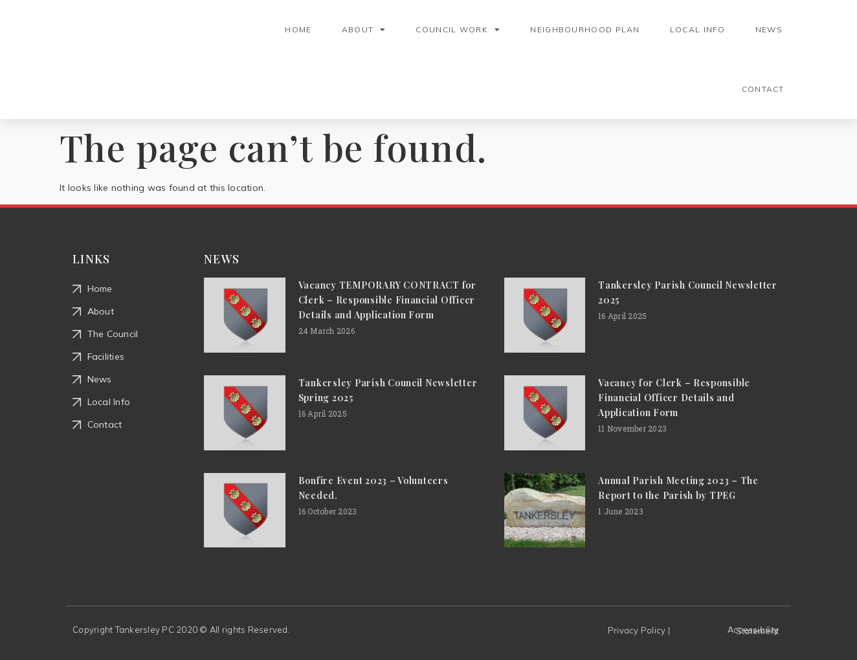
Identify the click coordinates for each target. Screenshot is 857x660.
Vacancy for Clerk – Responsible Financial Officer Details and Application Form (674, 398)
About (364, 29)
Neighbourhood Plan (585, 29)
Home (298, 29)
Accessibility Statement (753, 630)
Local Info (698, 29)
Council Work (458, 29)
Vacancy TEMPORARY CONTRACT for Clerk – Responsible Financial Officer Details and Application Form (387, 300)
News (769, 29)
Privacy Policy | (639, 630)
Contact (763, 89)
